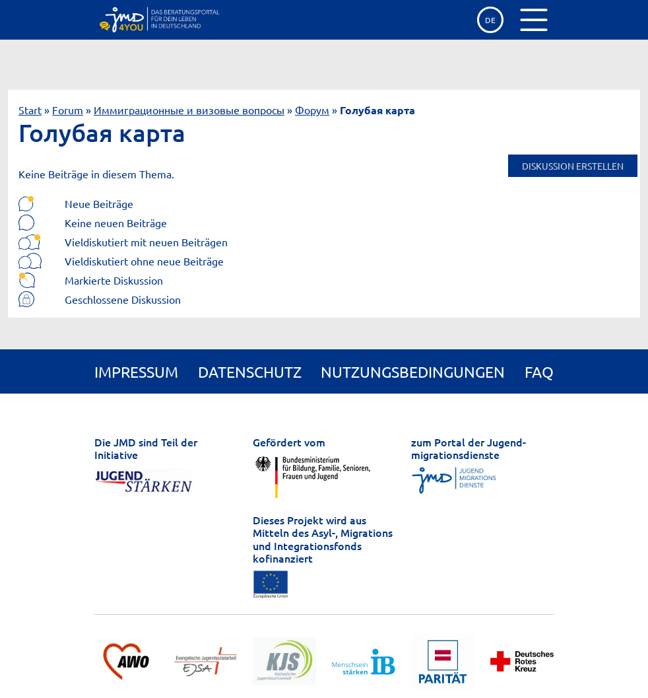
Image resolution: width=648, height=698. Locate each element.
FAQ (539, 371)
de (490, 20)
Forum (67, 109)
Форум (312, 109)
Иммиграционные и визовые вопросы (189, 109)
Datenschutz (250, 371)
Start (30, 109)
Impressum (136, 371)
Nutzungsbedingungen (413, 371)
